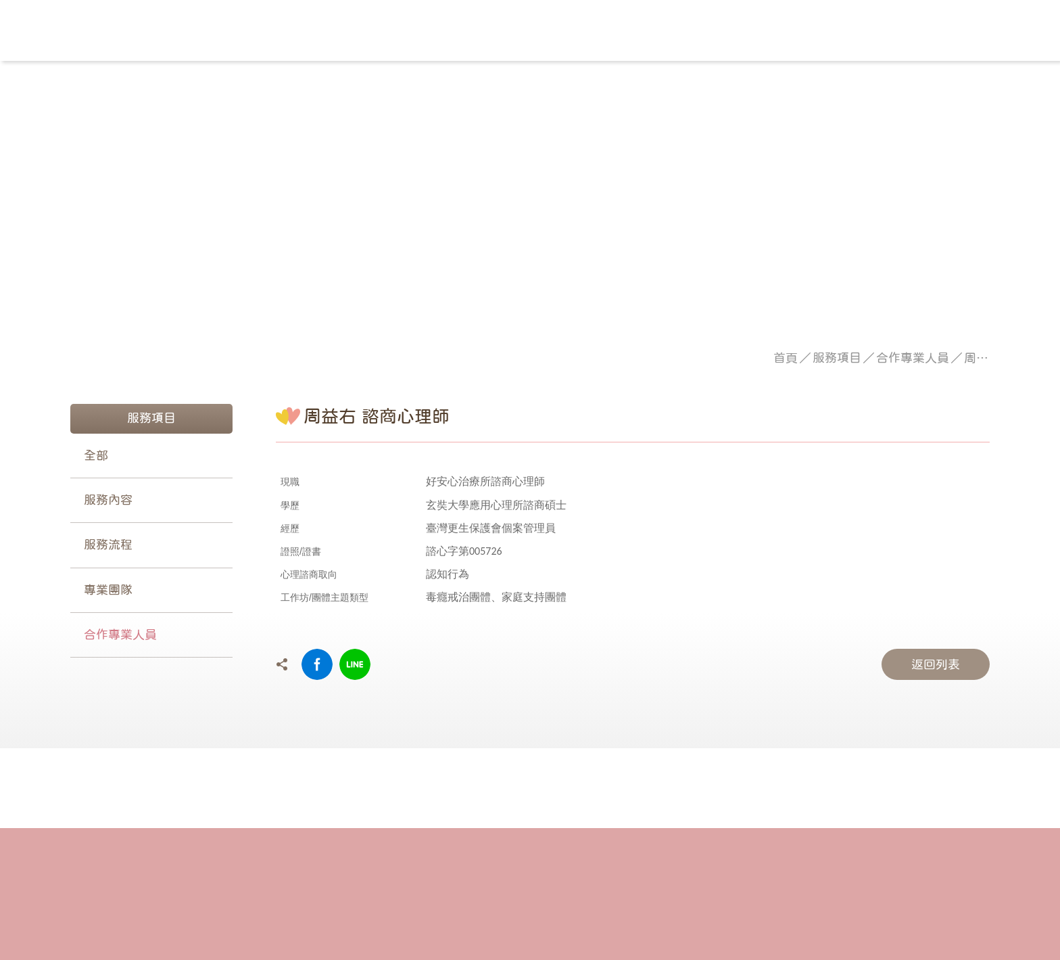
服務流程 (108, 545)
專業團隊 (108, 590)
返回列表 (935, 664)
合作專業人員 (912, 358)
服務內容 (108, 500)
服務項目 (837, 358)
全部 (96, 455)
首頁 (785, 358)
